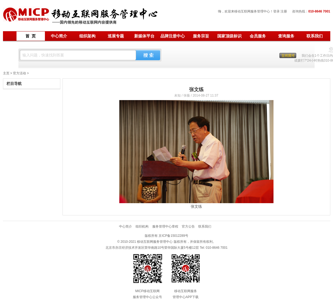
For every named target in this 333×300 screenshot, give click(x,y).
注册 (284, 11)
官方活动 (19, 73)
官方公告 (188, 226)
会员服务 (258, 36)
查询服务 (286, 36)
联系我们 (314, 36)
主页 (6, 73)
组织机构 (142, 226)
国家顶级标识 (229, 36)
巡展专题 (116, 36)
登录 (276, 11)
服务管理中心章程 (165, 226)
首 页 (30, 36)
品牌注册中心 (172, 36)
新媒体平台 (144, 36)
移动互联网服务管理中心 (81, 17)
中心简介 (59, 36)
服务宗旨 (201, 36)
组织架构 (87, 36)
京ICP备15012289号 (173, 236)
